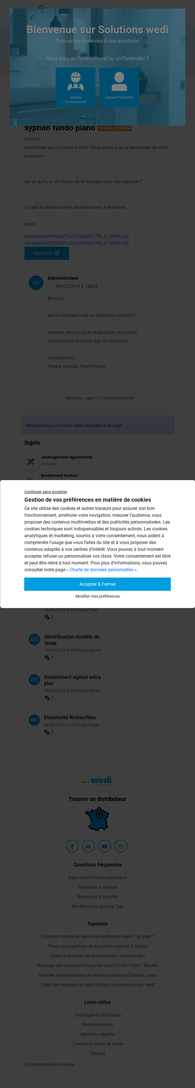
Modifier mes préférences (98, 596)
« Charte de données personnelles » (101, 569)
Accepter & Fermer (97, 584)
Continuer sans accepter (45, 491)
